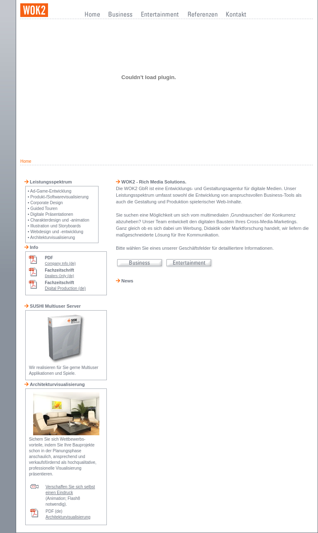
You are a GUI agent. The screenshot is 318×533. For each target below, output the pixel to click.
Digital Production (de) (65, 288)
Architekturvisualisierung (68, 517)
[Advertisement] (167, 133)
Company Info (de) (60, 263)
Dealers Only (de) (59, 276)
